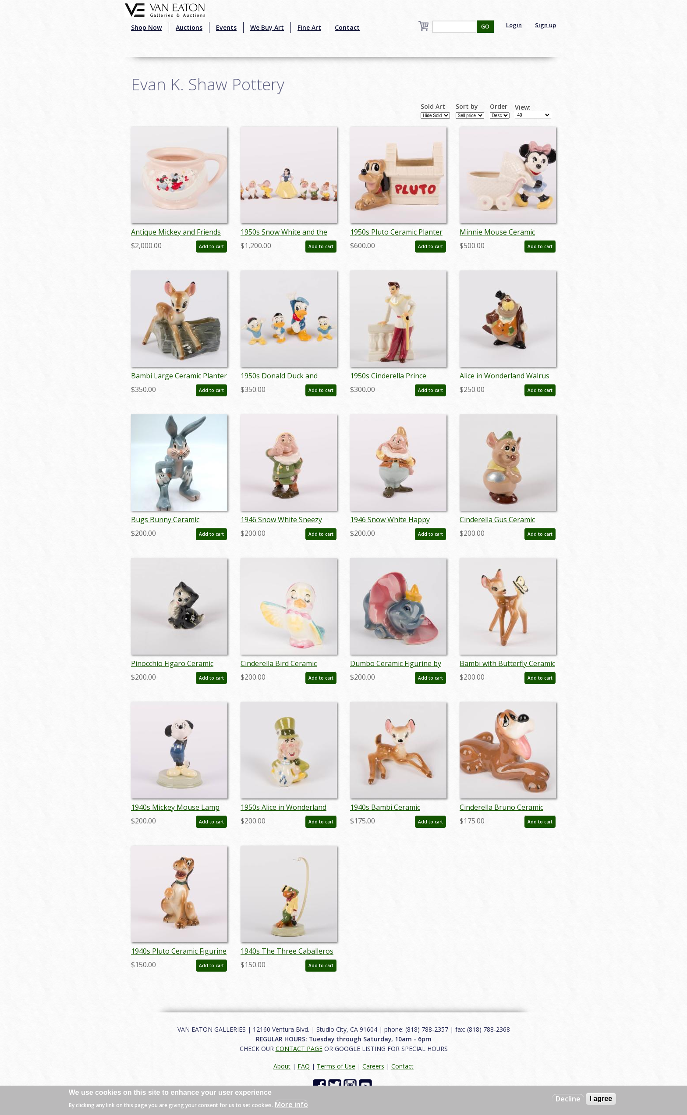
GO (485, 26)
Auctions (189, 27)
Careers (373, 1066)
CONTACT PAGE (299, 1048)
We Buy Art (267, 27)
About (281, 1066)
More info (291, 1104)
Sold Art (433, 106)
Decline (568, 1099)
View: (523, 107)
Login (514, 25)
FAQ (303, 1066)
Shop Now (146, 27)
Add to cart (211, 246)
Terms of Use (336, 1066)
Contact (347, 27)
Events (226, 27)
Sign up (545, 25)
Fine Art (309, 27)
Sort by (467, 106)
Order (498, 106)
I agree (601, 1098)
